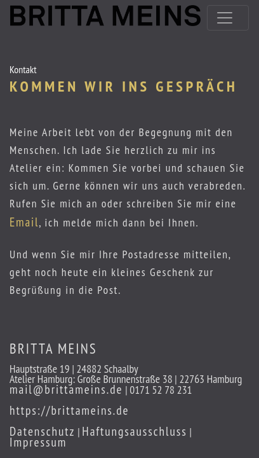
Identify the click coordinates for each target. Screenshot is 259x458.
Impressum (38, 442)
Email (24, 222)
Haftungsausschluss (134, 431)
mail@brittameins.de (66, 389)
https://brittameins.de (69, 410)
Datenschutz (43, 431)
